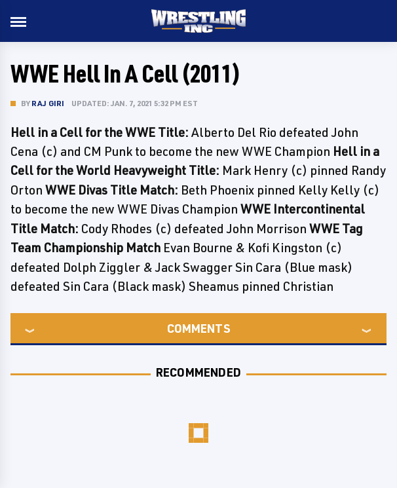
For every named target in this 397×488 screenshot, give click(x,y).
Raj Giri (48, 103)
